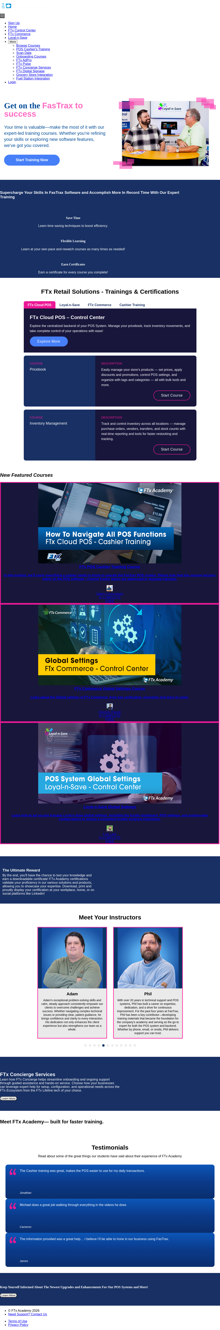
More (13, 41)
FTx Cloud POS (39, 305)
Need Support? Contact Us (27, 1314)
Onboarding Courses (31, 56)
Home (12, 26)
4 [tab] (99, 1045)
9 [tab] (121, 1045)
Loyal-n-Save (17, 37)
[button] (2, 16)
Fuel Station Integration (33, 78)
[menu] (110, 52)
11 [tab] (130, 1045)
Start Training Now (32, 160)
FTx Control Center (22, 30)
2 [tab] (90, 1045)
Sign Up (14, 23)
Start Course (172, 395)
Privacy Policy (18, 1325)
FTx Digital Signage (30, 71)
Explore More (48, 341)
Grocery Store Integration (34, 75)
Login (12, 82)
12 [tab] (134, 1045)
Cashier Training (132, 305)
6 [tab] (108, 1045)
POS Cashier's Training (33, 49)
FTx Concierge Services (33, 67)
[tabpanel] (72, 983)
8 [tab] (117, 1045)
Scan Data (23, 53)
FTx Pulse (23, 64)
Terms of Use (17, 1321)
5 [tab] (103, 1045)
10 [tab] (126, 1045)
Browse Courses (28, 45)
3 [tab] (94, 1045)
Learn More (8, 1098)
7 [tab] (112, 1045)
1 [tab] (85, 1045)
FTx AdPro (24, 60)
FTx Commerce (19, 34)
